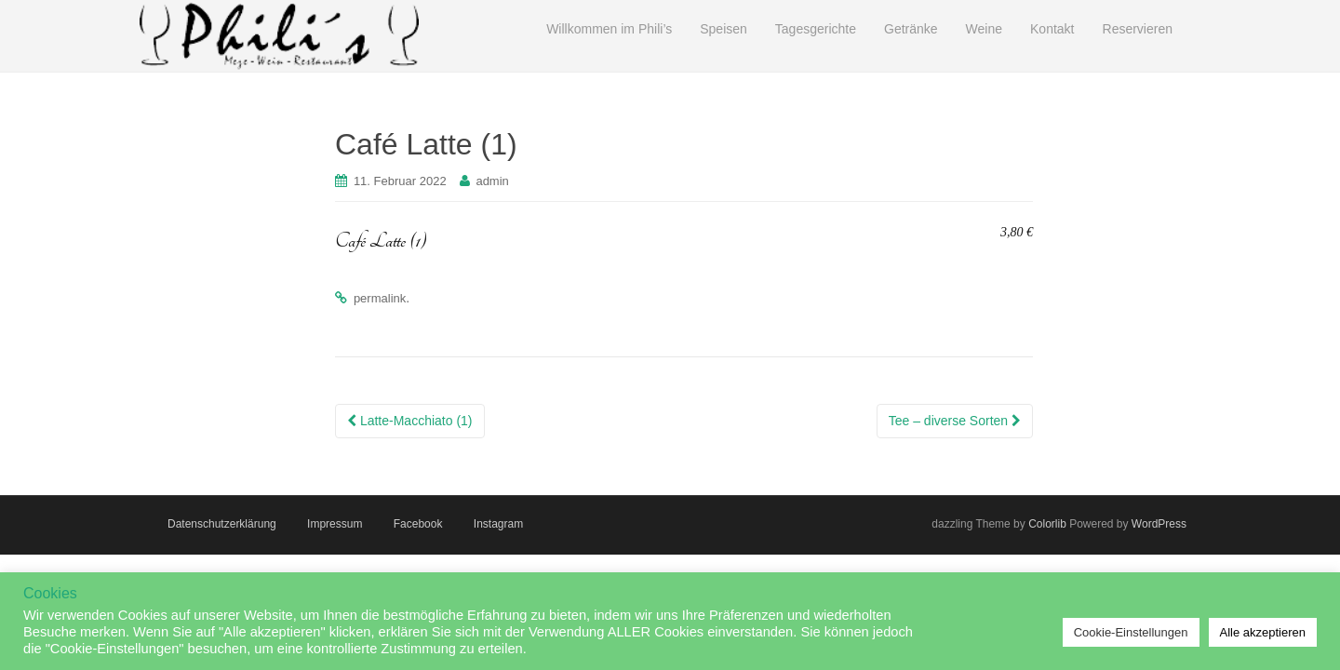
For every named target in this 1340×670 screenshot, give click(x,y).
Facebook (418, 523)
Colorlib (1047, 523)
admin (492, 181)
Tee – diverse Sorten (955, 420)
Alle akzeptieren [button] (1263, 632)
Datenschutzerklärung (222, 523)
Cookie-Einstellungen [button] (1131, 632)
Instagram (498, 523)
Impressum (334, 523)
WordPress (1159, 523)
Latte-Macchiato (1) (410, 420)
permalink (380, 298)
